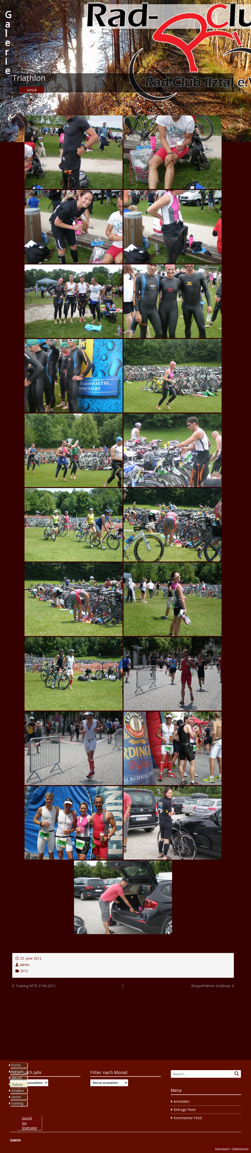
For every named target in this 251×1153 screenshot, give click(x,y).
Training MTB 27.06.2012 (35, 985)
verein (16, 1097)
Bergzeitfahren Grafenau (210, 985)
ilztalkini (18, 1090)
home (16, 1065)
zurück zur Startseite (29, 1123)
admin (24, 964)
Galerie (8, 42)
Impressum (222, 1148)
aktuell (17, 1078)
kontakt (18, 1071)
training (17, 1103)
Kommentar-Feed (188, 1117)
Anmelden (181, 1101)
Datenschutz (240, 1148)
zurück (32, 90)
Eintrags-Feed (184, 1109)
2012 (24, 970)
